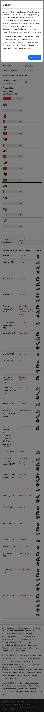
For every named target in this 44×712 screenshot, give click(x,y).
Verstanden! (35, 57)
